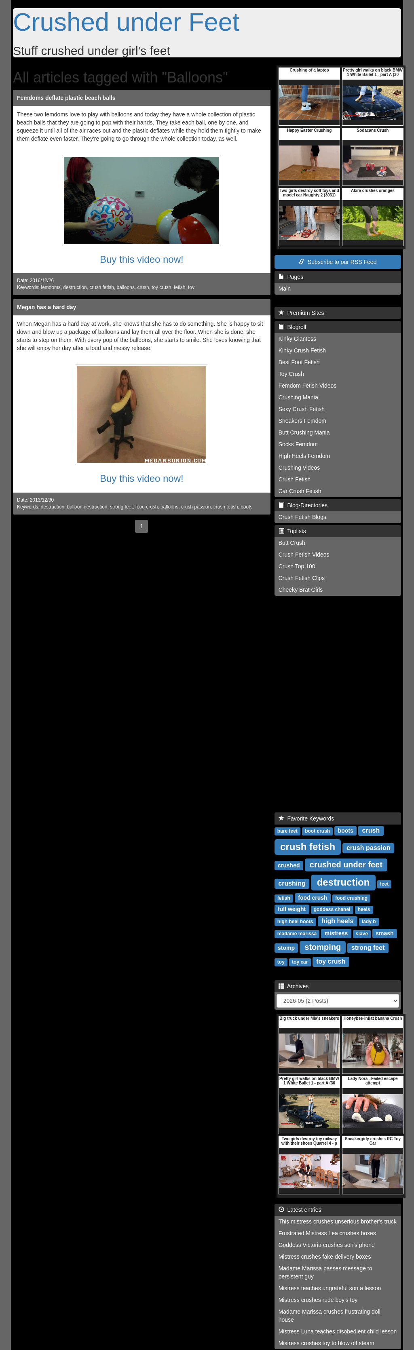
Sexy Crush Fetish (302, 409)
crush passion (196, 507)
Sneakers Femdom (302, 421)
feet (384, 884)
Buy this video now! (142, 259)
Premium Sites (301, 313)
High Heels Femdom (304, 456)
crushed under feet (346, 864)
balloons (126, 287)
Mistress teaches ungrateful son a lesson (330, 1288)
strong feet (121, 507)
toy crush (161, 287)
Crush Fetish (294, 479)
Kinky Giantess (297, 338)
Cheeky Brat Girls (301, 589)
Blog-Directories (303, 505)
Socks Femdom (298, 444)
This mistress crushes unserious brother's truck (338, 1221)
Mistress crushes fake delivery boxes (325, 1256)
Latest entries (300, 1210)
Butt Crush (292, 543)
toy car (300, 962)
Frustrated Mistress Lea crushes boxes (327, 1233)
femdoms (51, 287)
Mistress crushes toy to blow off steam (326, 1343)
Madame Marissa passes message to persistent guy (325, 1272)
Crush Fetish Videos (304, 554)
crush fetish (101, 287)
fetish (179, 287)
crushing (292, 883)
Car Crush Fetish (300, 491)
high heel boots (295, 921)
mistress (336, 933)
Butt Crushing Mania (304, 432)
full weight (292, 909)
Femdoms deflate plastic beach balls (66, 98)
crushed (289, 865)
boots (246, 507)
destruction (75, 287)
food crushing (351, 898)
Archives (294, 986)
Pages (291, 277)
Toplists (292, 531)
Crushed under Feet (126, 22)
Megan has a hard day (46, 307)
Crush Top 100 (297, 566)
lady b (369, 921)
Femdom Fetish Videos (308, 385)
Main (285, 288)
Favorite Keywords (306, 818)
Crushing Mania (298, 397)
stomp (286, 948)
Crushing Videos (299, 467)
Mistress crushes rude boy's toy (318, 1300)
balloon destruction (87, 507)
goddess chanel (332, 909)
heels (364, 909)
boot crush (317, 831)
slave (362, 934)
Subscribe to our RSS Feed (337, 262)
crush (143, 287)
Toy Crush (291, 374)
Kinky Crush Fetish (302, 350)
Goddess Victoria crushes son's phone (327, 1245)
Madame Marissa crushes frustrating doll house (329, 1315)
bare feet (287, 831)
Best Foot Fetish (299, 362)
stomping (322, 947)
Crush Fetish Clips (302, 578)
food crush (146, 507)
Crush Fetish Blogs (302, 517)
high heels (337, 921)
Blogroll (292, 327)
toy (191, 287)
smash (384, 933)
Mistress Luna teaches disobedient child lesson (338, 1331)
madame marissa (297, 934)
